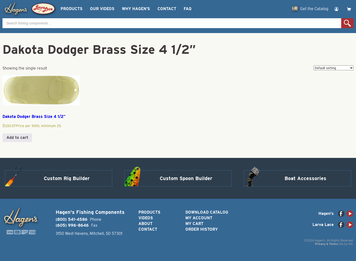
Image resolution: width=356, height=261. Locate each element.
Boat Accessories (305, 178)
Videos (145, 218)
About (145, 223)
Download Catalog (206, 212)
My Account (198, 218)
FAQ (187, 8)
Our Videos (102, 8)
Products (72, 8)
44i (350, 244)
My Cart (194, 223)
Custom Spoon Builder (186, 178)
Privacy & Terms (326, 244)
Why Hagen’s (136, 8)
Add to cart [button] (17, 137)
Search (347, 23)
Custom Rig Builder (67, 178)
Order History (201, 229)
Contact (166, 8)
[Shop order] (333, 67)
